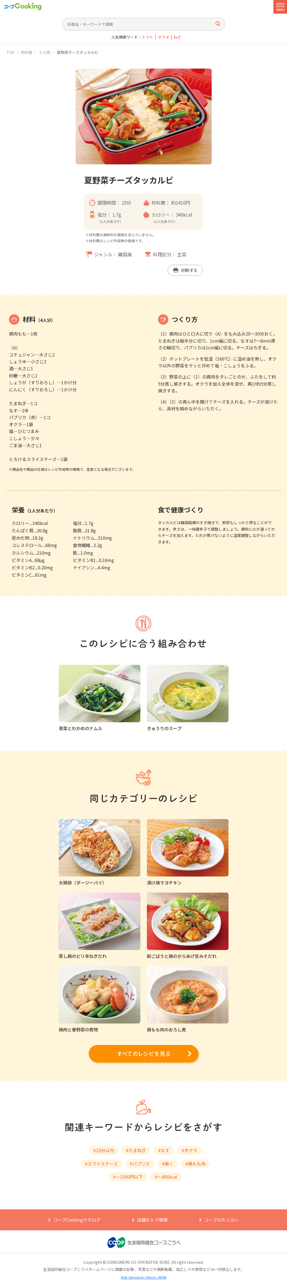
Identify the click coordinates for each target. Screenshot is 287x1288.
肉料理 (26, 52)
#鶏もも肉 (195, 1163)
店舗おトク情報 (152, 1219)
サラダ (163, 37)
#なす (163, 1150)
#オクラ (189, 1150)
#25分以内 (103, 1150)
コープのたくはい (221, 1219)
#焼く (167, 1163)
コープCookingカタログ (76, 1219)
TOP (10, 52)
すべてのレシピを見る (144, 1054)
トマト (147, 37)
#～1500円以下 (128, 1176)
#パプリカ (140, 1163)
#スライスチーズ (101, 1163)
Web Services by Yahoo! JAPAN (143, 1277)
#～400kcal (166, 1176)
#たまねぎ (136, 1150)
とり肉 (44, 52)
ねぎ (177, 37)
